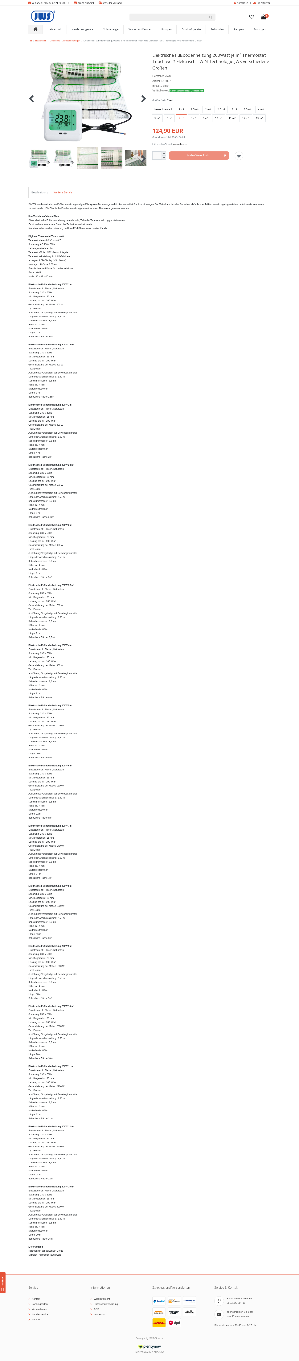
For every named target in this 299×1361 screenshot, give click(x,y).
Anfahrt (36, 1319)
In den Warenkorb (206, 155)
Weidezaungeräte (82, 29)
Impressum (100, 1314)
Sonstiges (260, 29)
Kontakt (36, 1298)
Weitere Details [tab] (63, 192)
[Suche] (210, 17)
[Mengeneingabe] (157, 155)
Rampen (239, 29)
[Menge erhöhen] (164, 153)
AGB (96, 1309)
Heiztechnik (55, 29)
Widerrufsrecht (102, 1298)
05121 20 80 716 (236, 1302)
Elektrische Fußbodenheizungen (65, 41)
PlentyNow (158, 1352)
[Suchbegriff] (167, 17)
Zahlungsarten (40, 1304)
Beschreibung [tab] (39, 192)
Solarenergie (111, 29)
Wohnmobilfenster (140, 29)
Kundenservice (40, 1314)
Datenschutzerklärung (106, 1304)
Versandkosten (180, 144)
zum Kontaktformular (238, 1316)
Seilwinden (217, 29)
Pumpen (166, 29)
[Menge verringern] (164, 158)
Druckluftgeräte (191, 29)
